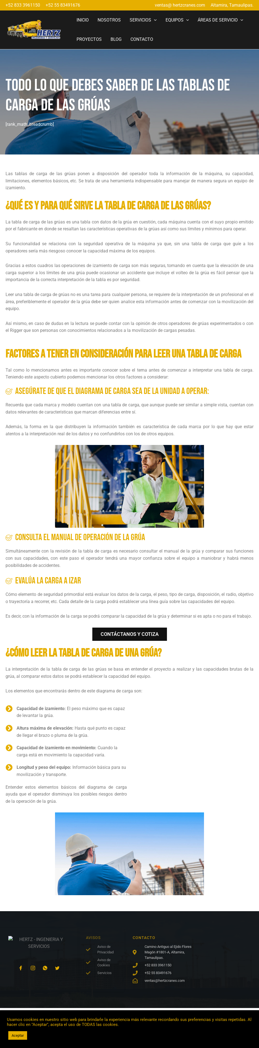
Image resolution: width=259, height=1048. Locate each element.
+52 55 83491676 (63, 5)
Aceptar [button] (18, 1035)
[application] (154, 20)
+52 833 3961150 (23, 5)
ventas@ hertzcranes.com (180, 5)
